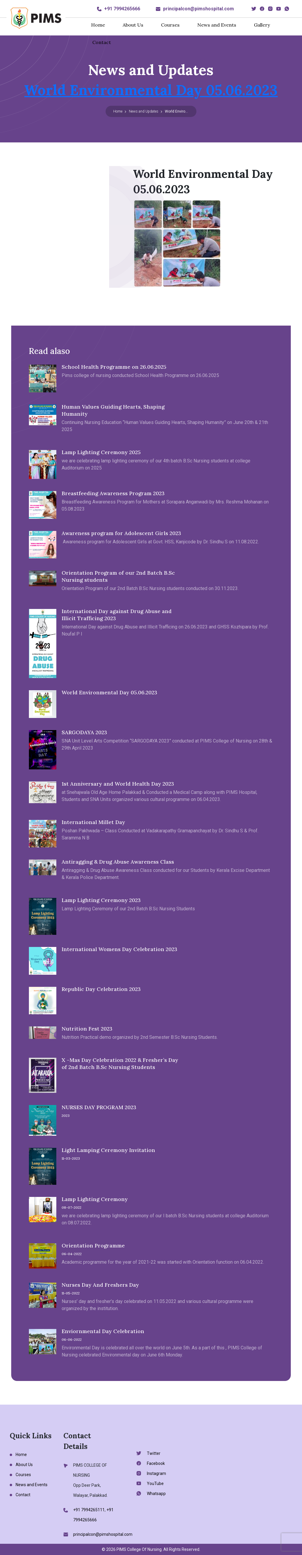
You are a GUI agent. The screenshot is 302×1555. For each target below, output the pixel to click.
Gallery (262, 25)
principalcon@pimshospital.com (198, 9)
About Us (133, 25)
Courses (170, 25)
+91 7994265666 (122, 9)
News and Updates (143, 111)
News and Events (216, 25)
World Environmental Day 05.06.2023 (151, 90)
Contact (101, 42)
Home (98, 25)
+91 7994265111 (89, 1509)
